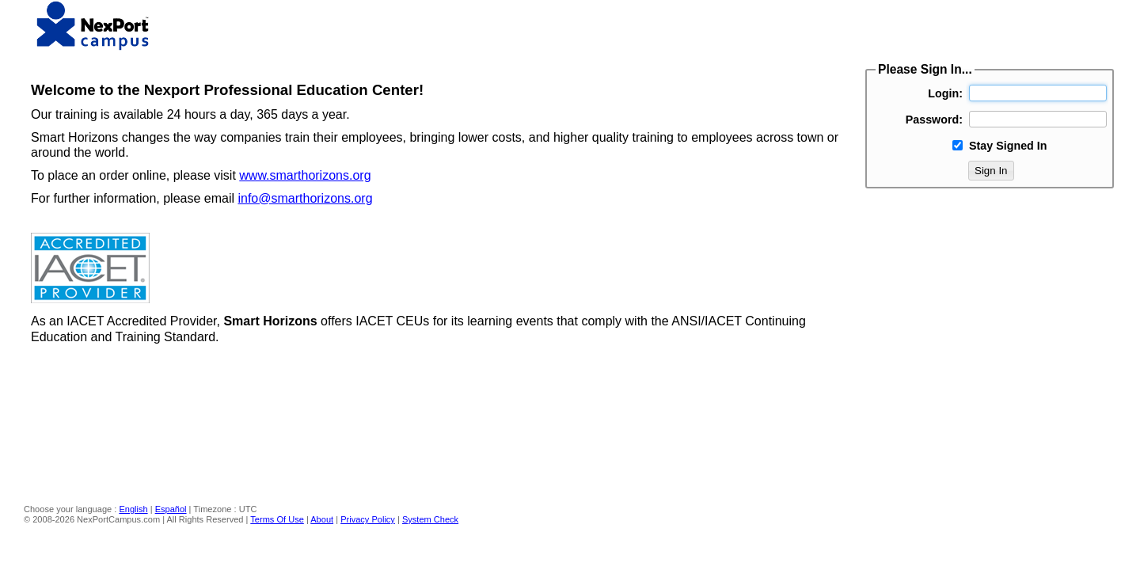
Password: (934, 119)
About (321, 519)
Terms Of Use (277, 519)
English (133, 509)
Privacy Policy (367, 519)
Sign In (991, 171)
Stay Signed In (1008, 145)
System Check (430, 519)
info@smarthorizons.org (305, 198)
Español (171, 509)
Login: (945, 93)
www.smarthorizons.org (304, 175)
